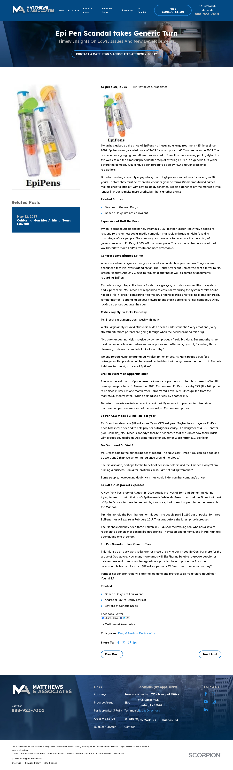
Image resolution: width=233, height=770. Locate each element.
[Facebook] (206, 694)
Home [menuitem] (61, 10)
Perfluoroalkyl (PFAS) (108, 710)
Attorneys (100, 694)
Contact (129, 727)
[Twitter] (214, 694)
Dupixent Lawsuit (105, 727)
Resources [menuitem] (127, 10)
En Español (131, 718)
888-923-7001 (207, 14)
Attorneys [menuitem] (73, 10)
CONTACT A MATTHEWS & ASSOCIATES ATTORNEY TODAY (116, 54)
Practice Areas (103, 702)
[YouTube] (206, 702)
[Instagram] (214, 702)
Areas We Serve (104, 718)
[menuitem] (16, 763)
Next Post (210, 654)
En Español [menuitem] (141, 10)
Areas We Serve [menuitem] (107, 10)
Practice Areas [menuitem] (87, 10)
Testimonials (132, 710)
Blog (127, 702)
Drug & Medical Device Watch (137, 633)
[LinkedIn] (206, 710)
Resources (131, 694)
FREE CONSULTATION (173, 10)
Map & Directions (148, 710)
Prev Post (112, 654)
